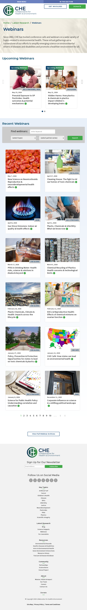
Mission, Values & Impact (43, 579)
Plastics (43, 515)
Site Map (30, 604)
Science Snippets (43, 529)
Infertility (43, 503)
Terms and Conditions (52, 604)
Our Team (43, 582)
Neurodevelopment (43, 508)
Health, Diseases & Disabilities (43, 546)
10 (50, 415)
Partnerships (43, 565)
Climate (43, 498)
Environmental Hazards (43, 544)
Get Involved (55, 6)
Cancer (43, 493)
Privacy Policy (39, 604)
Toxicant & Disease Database (43, 556)
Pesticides (43, 510)
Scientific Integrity (43, 517)
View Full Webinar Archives (43, 434)
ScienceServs (43, 567)
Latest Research (20, 23)
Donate (77, 6)
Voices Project (43, 570)
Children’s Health (43, 496)
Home (6, 23)
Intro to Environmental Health (43, 548)
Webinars (43, 532)
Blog (43, 527)
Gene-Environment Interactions (43, 551)
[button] (42, 111)
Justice (43, 505)
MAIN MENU (21, 2)
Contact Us (43, 587)
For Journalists (43, 534)
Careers (43, 584)
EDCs (43, 500)
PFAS (43, 513)
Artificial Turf (43, 491)
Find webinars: (19, 131)
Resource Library (43, 553)
